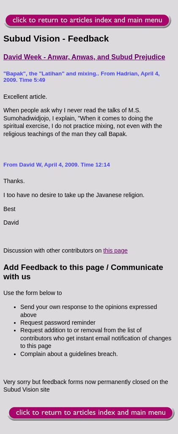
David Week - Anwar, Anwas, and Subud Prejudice (84, 57)
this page (115, 250)
